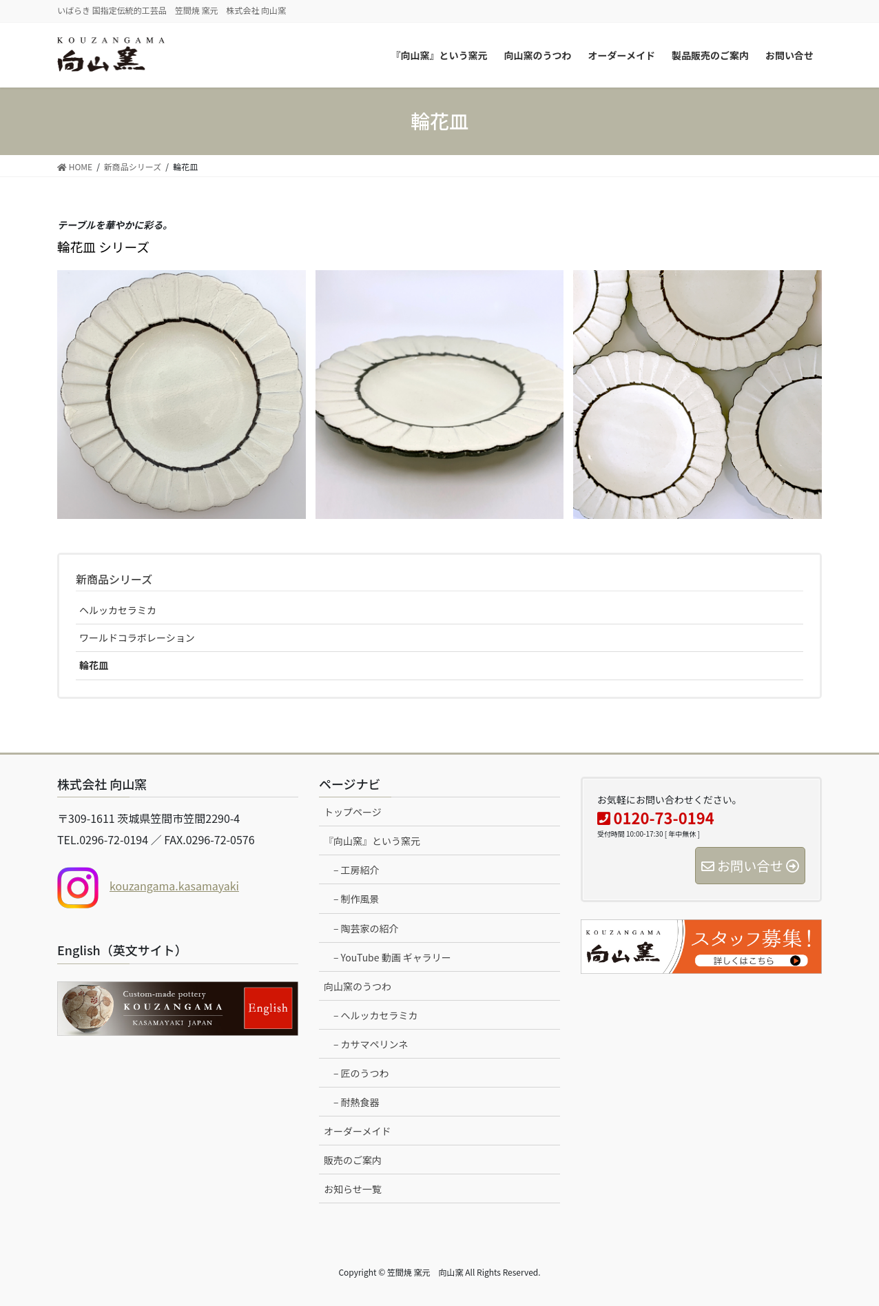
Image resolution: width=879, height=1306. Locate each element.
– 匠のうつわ (361, 1073)
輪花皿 (93, 665)
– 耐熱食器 (356, 1102)
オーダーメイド (357, 1131)
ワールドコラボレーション (137, 637)
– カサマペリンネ (370, 1044)
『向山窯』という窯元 (372, 841)
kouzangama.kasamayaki (174, 885)
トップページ (353, 812)
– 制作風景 (356, 899)
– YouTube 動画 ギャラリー (392, 957)
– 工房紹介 (356, 870)
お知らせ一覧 (353, 1189)
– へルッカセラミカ (375, 1015)
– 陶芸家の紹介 (366, 928)
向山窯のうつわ (357, 986)
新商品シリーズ (114, 579)
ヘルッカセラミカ (117, 610)
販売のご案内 (353, 1160)
